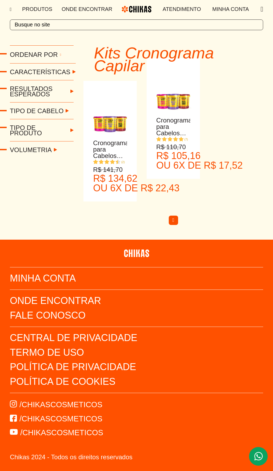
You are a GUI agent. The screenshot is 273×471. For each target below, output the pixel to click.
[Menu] (11, 9)
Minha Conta (230, 9)
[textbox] (136, 24)
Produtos (37, 9)
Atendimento (182, 9)
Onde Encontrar (87, 9)
